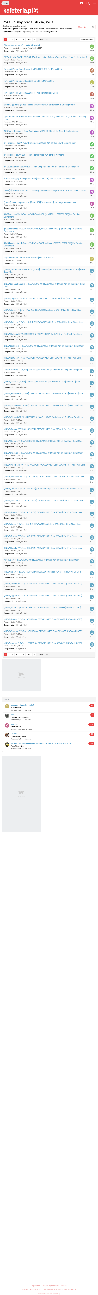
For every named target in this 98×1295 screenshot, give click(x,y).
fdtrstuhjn (12, 205)
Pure (12, 715)
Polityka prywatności (50, 1286)
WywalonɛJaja (20, 736)
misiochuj (18, 708)
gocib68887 (12, 275)
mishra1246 (12, 146)
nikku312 (11, 107)
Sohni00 (11, 219)
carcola (18, 727)
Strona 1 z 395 (44, 39)
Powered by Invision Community (49, 1294)
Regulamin (35, 1286)
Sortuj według (87, 39)
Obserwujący (82, 27)
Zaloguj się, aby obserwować (15, 26)
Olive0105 (12, 96)
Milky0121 (12, 72)
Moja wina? (15, 724)
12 (93, 27)
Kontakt (64, 1286)
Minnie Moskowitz (22, 717)
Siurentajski (19, 746)
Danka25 (11, 60)
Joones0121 (13, 84)
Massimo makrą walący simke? (22, 705)
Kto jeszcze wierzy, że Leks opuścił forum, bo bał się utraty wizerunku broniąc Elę (41, 743)
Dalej (29, 39)
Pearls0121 (12, 260)
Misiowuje (14, 734)
